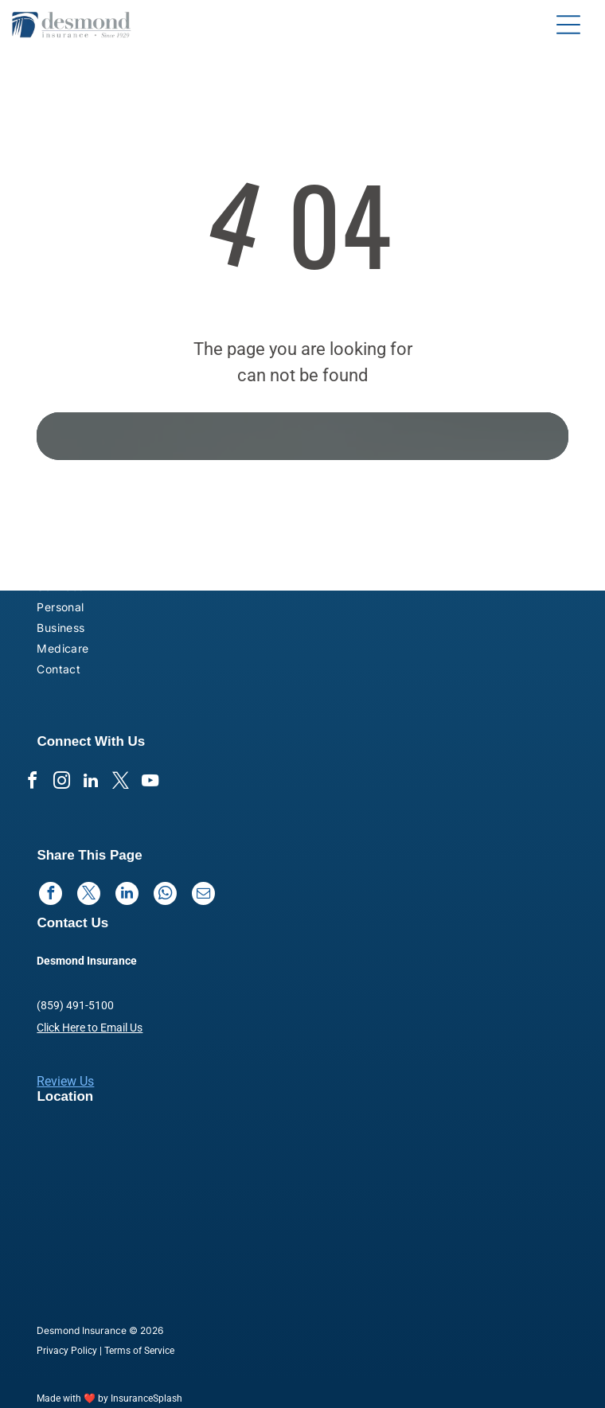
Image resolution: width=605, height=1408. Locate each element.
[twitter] (120, 783)
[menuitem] (131, 546)
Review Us (65, 1081)
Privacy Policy (67, 1350)
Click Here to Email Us (89, 1027)
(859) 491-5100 (75, 1005)
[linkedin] (90, 783)
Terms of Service (139, 1350)
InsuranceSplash (146, 1398)
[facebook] (32, 783)
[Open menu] (568, 25)
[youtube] (149, 783)
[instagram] (61, 783)
